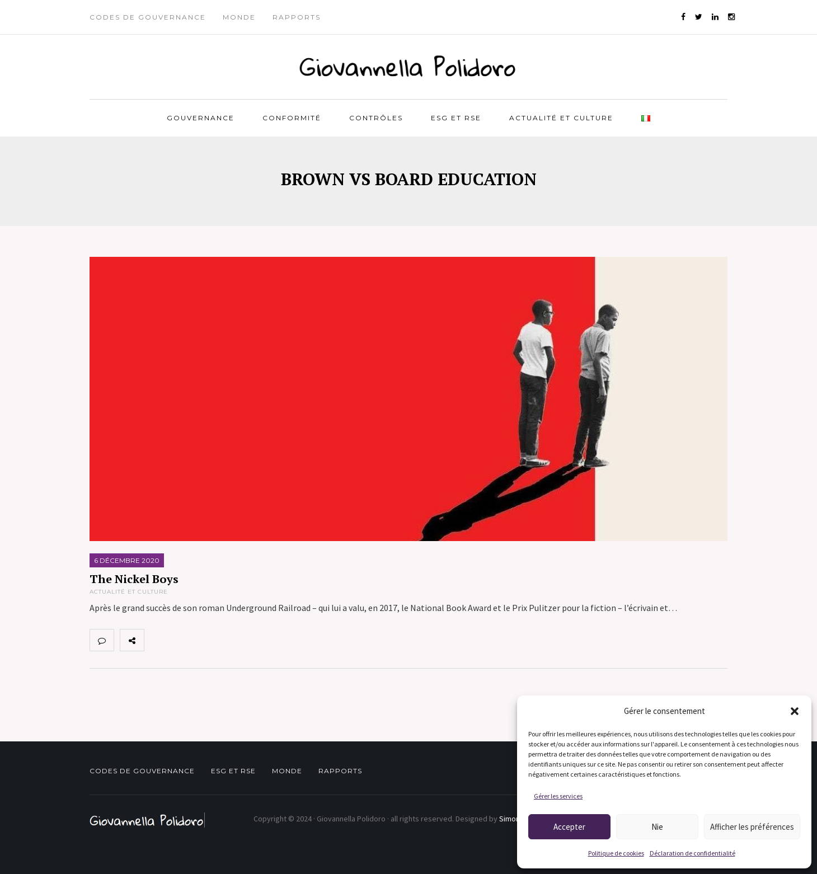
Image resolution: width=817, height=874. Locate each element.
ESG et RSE (456, 118)
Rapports (297, 17)
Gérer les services (558, 796)
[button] (794, 711)
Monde (239, 17)
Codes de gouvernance (148, 17)
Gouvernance (200, 118)
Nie (657, 826)
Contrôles (376, 118)
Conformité (291, 118)
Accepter (569, 826)
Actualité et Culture (561, 118)
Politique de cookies (616, 853)
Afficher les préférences (752, 826)
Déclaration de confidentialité (692, 853)
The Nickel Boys (134, 578)
